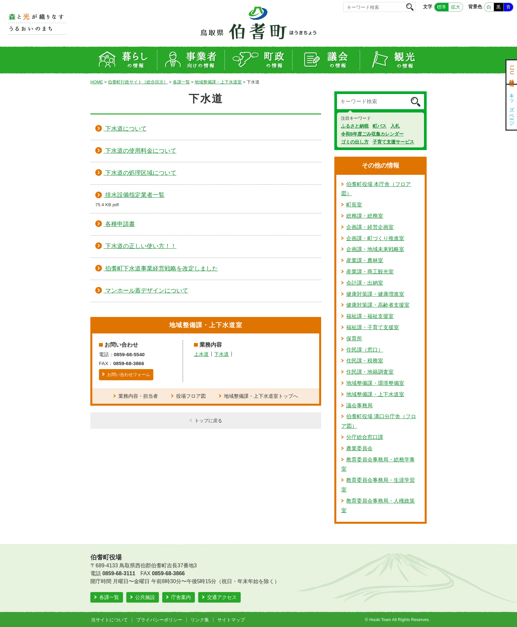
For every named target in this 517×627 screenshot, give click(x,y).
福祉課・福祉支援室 (370, 316)
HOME (96, 81)
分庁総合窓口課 (364, 437)
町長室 (354, 204)
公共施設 (145, 597)
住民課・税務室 (364, 360)
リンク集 (200, 619)
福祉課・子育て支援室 (372, 327)
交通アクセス (222, 597)
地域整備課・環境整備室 (375, 383)
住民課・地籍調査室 (370, 372)
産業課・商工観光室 (370, 271)
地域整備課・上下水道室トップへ (261, 396)
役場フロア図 (191, 396)
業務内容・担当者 (138, 396)
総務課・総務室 (364, 216)
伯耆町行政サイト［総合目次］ (138, 81)
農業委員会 (359, 448)
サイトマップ (231, 619)
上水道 (201, 354)
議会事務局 (359, 405)
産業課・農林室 (364, 260)
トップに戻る (208, 420)
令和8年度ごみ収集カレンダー (372, 134)
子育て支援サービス (393, 141)
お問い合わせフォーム (128, 374)
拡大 (455, 7)
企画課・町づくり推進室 (375, 238)
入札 (395, 126)
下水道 (221, 354)
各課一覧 (181, 81)
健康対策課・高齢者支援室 (378, 305)
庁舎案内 (181, 597)
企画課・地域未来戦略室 (375, 249)
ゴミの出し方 (355, 141)
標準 (441, 7)
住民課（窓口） (364, 350)
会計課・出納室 (364, 283)
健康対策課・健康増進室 (375, 294)
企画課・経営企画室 (370, 227)
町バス (379, 126)
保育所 (354, 338)
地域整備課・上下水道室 (218, 81)
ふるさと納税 (355, 126)
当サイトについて (109, 619)
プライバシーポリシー (159, 619)
